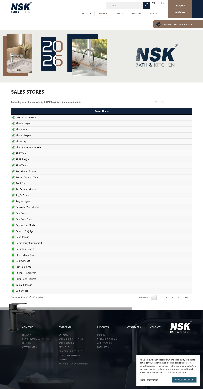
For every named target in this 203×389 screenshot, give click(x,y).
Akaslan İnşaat (20, 123)
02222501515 (165, 129)
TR (153, 3)
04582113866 (165, 123)
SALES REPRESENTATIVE (71, 338)
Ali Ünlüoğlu (19, 159)
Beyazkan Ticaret (22, 248)
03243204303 (165, 201)
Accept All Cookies (184, 379)
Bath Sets (103, 347)
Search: (173, 101)
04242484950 (165, 147)
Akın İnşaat (18, 129)
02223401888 (165, 290)
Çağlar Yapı (19, 290)
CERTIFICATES (29, 347)
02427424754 (165, 177)
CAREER (63, 359)
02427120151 (165, 266)
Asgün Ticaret (20, 195)
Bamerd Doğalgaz (22, 231)
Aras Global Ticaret (23, 171)
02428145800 (165, 260)
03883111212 (165, 225)
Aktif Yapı (18, 153)
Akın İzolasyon (20, 135)
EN (162, 3)
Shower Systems (107, 338)
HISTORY (26, 334)
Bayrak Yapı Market (23, 225)
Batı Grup (18, 213)
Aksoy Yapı (18, 141)
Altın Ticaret (19, 165)
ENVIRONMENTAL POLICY (35, 338)
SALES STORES (66, 343)
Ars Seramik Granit (23, 189)
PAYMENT (64, 347)
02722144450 (165, 117)
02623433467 (165, 236)
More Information (149, 379)
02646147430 (165, 207)
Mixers (101, 334)
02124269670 (165, 189)
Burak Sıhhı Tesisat (23, 278)
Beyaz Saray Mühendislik (26, 242)
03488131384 (165, 248)
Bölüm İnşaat (20, 260)
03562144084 (165, 141)
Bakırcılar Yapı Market (24, 207)
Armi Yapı (18, 183)
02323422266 (165, 213)
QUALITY (26, 343)
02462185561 (165, 165)
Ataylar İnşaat (20, 201)
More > (183, 117)
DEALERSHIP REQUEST (70, 351)
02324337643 (165, 278)
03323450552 (165, 242)
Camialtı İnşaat (21, 284)
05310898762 (165, 231)
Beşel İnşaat (19, 236)
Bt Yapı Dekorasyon (23, 272)
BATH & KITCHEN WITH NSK (73, 363)
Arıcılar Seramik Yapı (24, 177)
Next (187, 297)
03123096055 (165, 254)
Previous (143, 297)
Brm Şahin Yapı (21, 266)
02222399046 (165, 135)
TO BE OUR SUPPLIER (70, 355)
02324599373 (165, 284)
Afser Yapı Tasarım (23, 117)
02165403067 (165, 171)
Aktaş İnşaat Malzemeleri (26, 147)
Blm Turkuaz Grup (22, 254)
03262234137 (165, 195)
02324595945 (165, 219)
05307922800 (165, 153)
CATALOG (64, 334)
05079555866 (165, 272)
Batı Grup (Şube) (21, 219)
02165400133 (165, 183)
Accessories (104, 343)
